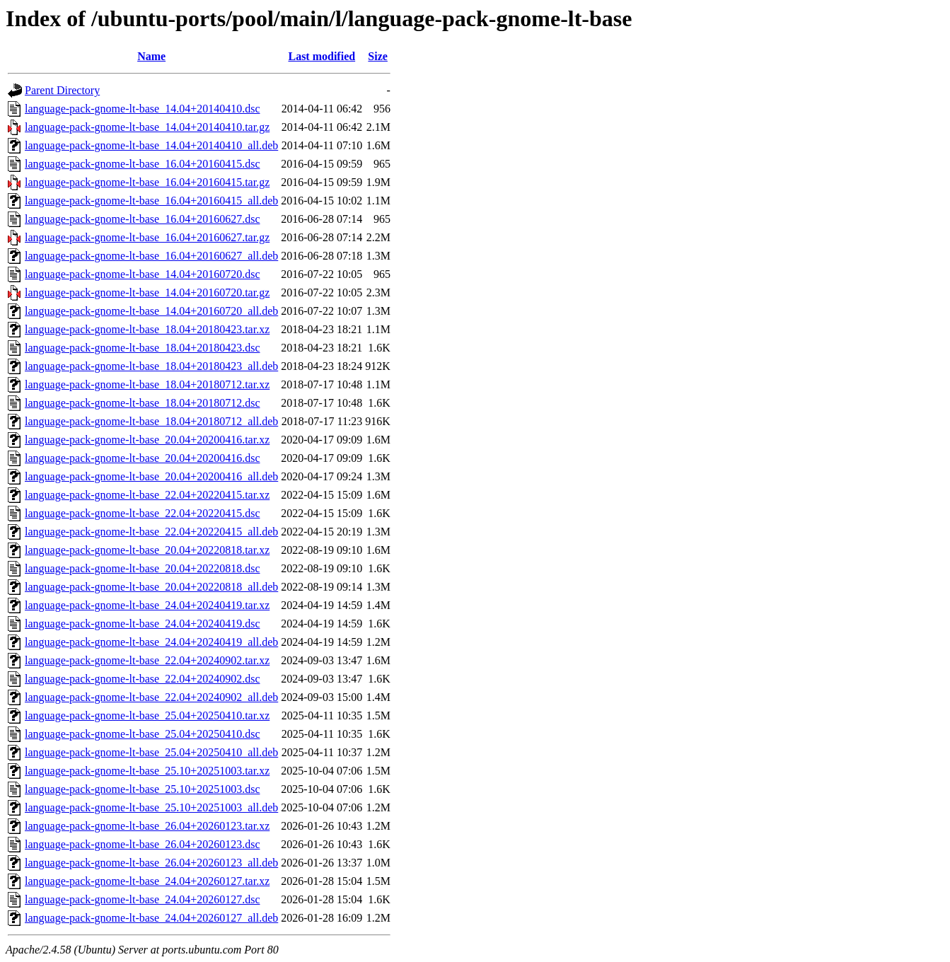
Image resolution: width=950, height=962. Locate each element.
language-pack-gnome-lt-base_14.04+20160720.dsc (142, 274)
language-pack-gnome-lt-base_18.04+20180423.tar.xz (147, 329)
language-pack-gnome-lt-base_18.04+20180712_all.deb (151, 421)
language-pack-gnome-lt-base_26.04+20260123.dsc (142, 844)
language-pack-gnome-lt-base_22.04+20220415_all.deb (151, 532)
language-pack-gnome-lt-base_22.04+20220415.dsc (142, 513)
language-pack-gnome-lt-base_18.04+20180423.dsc (142, 348)
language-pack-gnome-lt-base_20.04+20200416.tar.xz (147, 440)
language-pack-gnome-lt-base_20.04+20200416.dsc (142, 458)
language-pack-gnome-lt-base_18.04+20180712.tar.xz (147, 384)
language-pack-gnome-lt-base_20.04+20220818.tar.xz (147, 550)
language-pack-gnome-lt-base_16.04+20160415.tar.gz (147, 182)
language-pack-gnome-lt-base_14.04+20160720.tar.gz (147, 292)
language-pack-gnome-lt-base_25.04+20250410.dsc (142, 734)
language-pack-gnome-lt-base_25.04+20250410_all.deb (151, 752)
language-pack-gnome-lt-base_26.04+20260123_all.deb (151, 863)
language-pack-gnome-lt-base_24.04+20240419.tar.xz (147, 605)
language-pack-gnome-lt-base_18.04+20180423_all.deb (151, 366)
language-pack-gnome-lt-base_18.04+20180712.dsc (142, 403)
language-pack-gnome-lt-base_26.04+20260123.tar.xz (147, 826)
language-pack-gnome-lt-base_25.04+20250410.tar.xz (147, 715)
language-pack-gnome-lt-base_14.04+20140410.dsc (142, 109)
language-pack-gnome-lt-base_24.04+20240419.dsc (142, 624)
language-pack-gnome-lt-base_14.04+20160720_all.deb (151, 311)
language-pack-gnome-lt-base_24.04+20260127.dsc (142, 899)
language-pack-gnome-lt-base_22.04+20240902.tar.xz (147, 660)
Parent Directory (62, 90)
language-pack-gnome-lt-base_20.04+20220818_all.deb (151, 587)
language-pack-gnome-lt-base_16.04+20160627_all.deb (151, 256)
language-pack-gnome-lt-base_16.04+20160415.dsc (142, 164)
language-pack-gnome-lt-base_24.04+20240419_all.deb (151, 642)
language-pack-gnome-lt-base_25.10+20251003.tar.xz (147, 771)
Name (151, 56)
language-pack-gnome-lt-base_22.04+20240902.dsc (142, 679)
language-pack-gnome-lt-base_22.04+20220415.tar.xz (147, 495)
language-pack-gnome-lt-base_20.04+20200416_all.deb (151, 476)
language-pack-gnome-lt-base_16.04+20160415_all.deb (151, 201)
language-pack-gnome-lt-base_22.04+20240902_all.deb (151, 697)
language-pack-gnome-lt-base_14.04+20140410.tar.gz (147, 127)
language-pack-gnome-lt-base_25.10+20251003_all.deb (151, 807)
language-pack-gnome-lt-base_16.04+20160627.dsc (142, 219)
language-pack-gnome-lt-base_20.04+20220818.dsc (142, 568)
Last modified (321, 56)
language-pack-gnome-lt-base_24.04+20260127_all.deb (151, 918)
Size (378, 56)
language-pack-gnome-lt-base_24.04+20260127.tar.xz (147, 881)
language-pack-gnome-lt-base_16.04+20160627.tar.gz (147, 237)
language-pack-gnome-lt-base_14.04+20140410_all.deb (151, 145)
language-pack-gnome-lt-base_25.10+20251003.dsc (142, 789)
